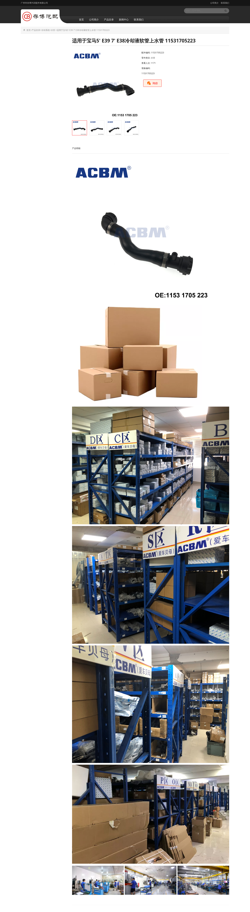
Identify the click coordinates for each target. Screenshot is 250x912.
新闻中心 (124, 19)
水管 (53, 30)
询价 (152, 83)
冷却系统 (45, 30)
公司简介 (214, 2)
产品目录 (109, 19)
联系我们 (224, 2)
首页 (81, 19)
